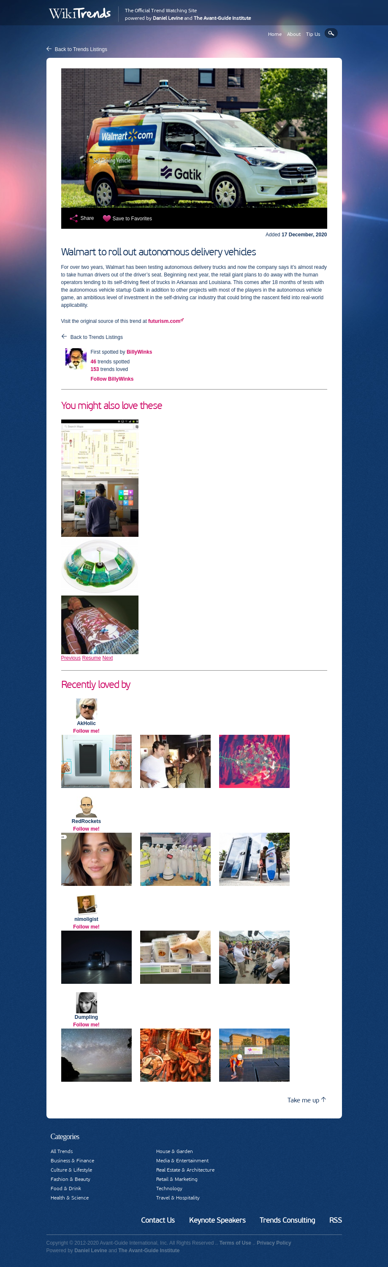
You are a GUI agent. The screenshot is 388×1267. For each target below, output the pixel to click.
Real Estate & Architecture (185, 1170)
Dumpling (86, 1017)
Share (87, 218)
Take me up (307, 1100)
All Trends (62, 1151)
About (294, 34)
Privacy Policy (274, 1243)
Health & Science (70, 1198)
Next (108, 658)
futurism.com (164, 321)
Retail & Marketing (177, 1179)
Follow (112, 379)
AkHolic (86, 723)
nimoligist (86, 919)
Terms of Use (235, 1243)
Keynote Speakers (217, 1220)
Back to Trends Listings (81, 49)
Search (331, 33)
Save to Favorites (132, 219)
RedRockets (86, 821)
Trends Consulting (287, 1220)
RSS (335, 1220)
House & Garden (174, 1151)
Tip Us (313, 34)
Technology (169, 1188)
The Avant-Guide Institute (222, 18)
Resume (91, 658)
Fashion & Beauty (70, 1179)
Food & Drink (66, 1188)
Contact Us (158, 1220)
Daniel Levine (168, 18)
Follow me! (86, 731)
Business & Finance (72, 1161)
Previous (71, 658)
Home (275, 34)
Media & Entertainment (182, 1161)
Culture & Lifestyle (71, 1170)
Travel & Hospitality (178, 1198)
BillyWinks (139, 352)
